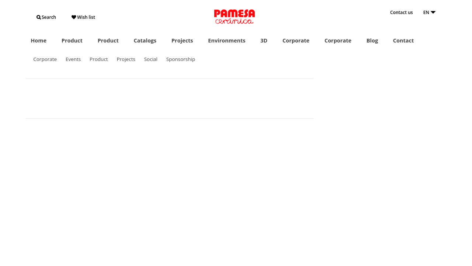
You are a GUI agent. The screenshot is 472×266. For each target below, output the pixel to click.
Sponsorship (180, 59)
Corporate (295, 40)
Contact (403, 40)
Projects (182, 40)
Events (73, 59)
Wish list (83, 17)
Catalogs (144, 40)
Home (38, 40)
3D (263, 40)
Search (46, 17)
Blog (372, 40)
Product (72, 40)
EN (429, 12)
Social (150, 59)
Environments (226, 40)
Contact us (401, 12)
